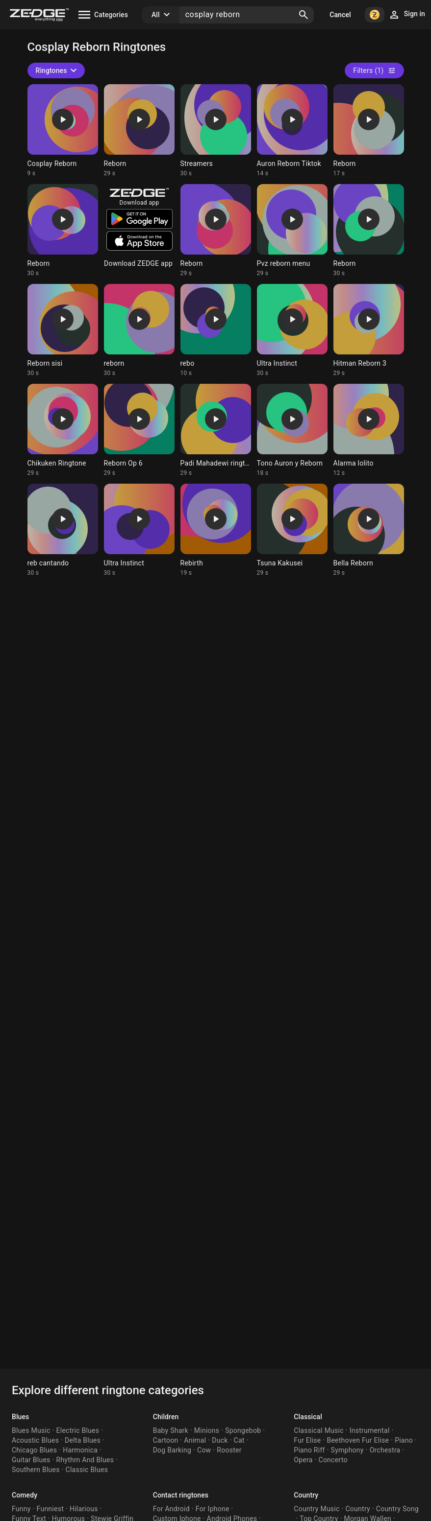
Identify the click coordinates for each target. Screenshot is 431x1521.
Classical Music (318, 1430)
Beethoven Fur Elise (358, 1440)
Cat (239, 1440)
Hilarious (84, 1509)
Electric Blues (78, 1430)
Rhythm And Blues (85, 1460)
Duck (220, 1440)
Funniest (50, 1509)
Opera (303, 1460)
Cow (204, 1450)
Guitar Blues (31, 1460)
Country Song (397, 1509)
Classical (308, 1417)
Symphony (347, 1450)
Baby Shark (170, 1430)
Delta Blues (83, 1440)
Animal (195, 1440)
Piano (404, 1440)
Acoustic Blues (35, 1440)
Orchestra (385, 1450)
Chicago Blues (34, 1450)
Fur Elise (307, 1440)
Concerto (333, 1460)
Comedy (24, 1495)
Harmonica (80, 1450)
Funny (21, 1509)
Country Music (316, 1509)
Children (166, 1417)
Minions (206, 1430)
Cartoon (165, 1440)
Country (306, 1495)
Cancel (340, 15)
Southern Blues (36, 1470)
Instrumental (370, 1430)
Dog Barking (172, 1450)
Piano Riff (309, 1450)
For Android (171, 1509)
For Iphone (212, 1509)
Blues (20, 1417)
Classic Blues (87, 1470)
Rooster (229, 1450)
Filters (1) (374, 70)
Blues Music (31, 1430)
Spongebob (243, 1430)
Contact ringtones (180, 1495)
